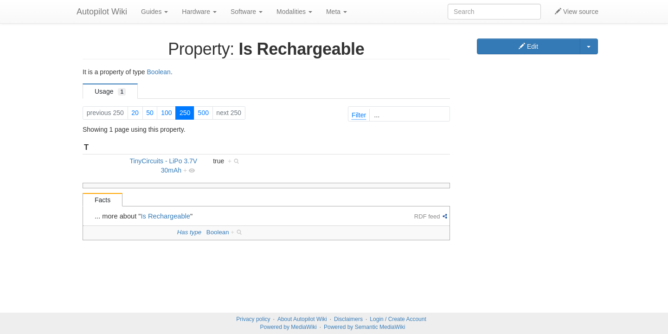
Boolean (159, 72)
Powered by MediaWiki (288, 327)
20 (135, 112)
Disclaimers (348, 319)
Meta (336, 11)
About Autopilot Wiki (302, 319)
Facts (102, 200)
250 (185, 112)
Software (247, 11)
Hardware (199, 11)
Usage (110, 92)
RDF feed (427, 216)
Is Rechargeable (166, 216)
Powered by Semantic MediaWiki (364, 327)
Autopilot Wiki (102, 11)
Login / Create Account (398, 319)
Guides (154, 11)
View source (576, 11)
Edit (528, 46)
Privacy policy (253, 319)
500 (203, 112)
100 (166, 112)
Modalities (294, 11)
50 (150, 112)
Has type (189, 232)
